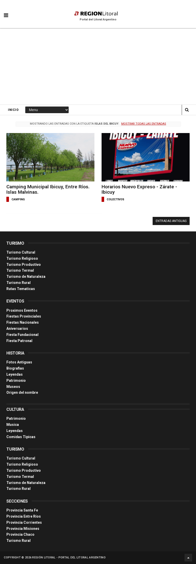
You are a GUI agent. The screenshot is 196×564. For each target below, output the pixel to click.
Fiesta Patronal (19, 341)
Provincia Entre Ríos (23, 516)
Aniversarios (17, 328)
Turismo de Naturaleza (25, 276)
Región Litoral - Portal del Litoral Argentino (69, 557)
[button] (6, 11)
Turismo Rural (18, 283)
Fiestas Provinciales (23, 316)
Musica (12, 425)
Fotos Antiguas (19, 362)
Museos (13, 387)
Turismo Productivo (23, 265)
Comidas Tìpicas (20, 437)
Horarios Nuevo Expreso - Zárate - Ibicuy (139, 189)
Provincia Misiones (22, 529)
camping (18, 199)
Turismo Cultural (20, 252)
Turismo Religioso (22, 258)
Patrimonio (16, 380)
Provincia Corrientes (24, 522)
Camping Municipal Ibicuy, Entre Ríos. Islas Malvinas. (48, 189)
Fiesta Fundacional (22, 335)
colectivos (115, 199)
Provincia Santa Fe (22, 510)
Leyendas (14, 374)
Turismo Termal (20, 270)
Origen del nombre (22, 392)
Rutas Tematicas (20, 289)
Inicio (13, 110)
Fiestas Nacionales (22, 322)
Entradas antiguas (171, 221)
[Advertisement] (98, 66)
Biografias (15, 368)
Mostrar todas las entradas (143, 123)
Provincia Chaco (20, 534)
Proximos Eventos (22, 310)
